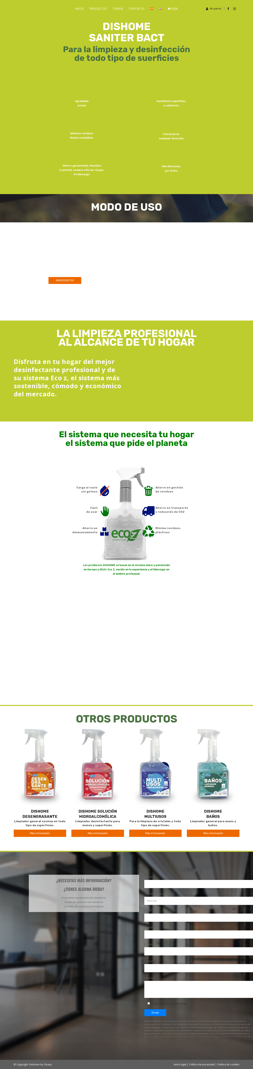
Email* (148, 910)
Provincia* (150, 944)
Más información (40, 833)
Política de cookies (228, 1064)
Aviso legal (180, 1064)
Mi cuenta (215, 8)
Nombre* (150, 877)
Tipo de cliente (153, 893)
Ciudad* (149, 961)
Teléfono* (150, 927)
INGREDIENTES (65, 280)
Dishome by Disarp (40, 1064)
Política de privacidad (201, 1064)
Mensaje (149, 977)
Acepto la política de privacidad (168, 1003)
